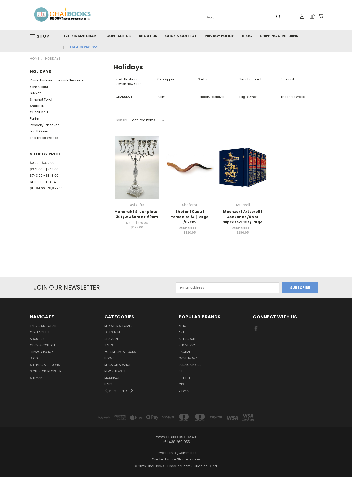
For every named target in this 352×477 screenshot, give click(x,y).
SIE (181, 371)
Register (54, 371)
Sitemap (36, 378)
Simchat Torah (41, 99)
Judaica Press (190, 365)
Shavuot (111, 339)
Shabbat (37, 105)
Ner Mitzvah (188, 345)
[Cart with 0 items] (320, 16)
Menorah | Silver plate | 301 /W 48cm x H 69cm (136, 214)
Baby (108, 384)
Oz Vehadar (188, 358)
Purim (34, 118)
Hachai (184, 352)
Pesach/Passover (44, 125)
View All (185, 391)
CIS (181, 384)
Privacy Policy (219, 35)
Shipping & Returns (279, 35)
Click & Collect (181, 35)
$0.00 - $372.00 (42, 162)
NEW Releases (114, 371)
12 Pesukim (112, 332)
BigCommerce (185, 453)
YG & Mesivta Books (120, 352)
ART (181, 332)
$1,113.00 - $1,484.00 (45, 182)
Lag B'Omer (39, 131)
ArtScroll (187, 339)
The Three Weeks (44, 137)
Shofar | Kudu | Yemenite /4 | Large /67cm (190, 217)
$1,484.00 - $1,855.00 (46, 188)
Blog (247, 35)
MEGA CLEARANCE (117, 365)
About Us (148, 35)
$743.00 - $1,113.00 (44, 175)
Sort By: (122, 120)
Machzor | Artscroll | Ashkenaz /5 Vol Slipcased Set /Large (243, 217)
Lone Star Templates (185, 459)
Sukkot (35, 93)
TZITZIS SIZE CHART (80, 35)
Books (109, 358)
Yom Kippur (39, 86)
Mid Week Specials (118, 326)
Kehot (183, 326)
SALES (108, 345)
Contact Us (118, 35)
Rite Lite (185, 378)
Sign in (35, 371)
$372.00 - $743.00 (44, 169)
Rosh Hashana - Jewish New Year (57, 80)
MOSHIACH (112, 378)
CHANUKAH (39, 112)
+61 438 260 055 (83, 47)
